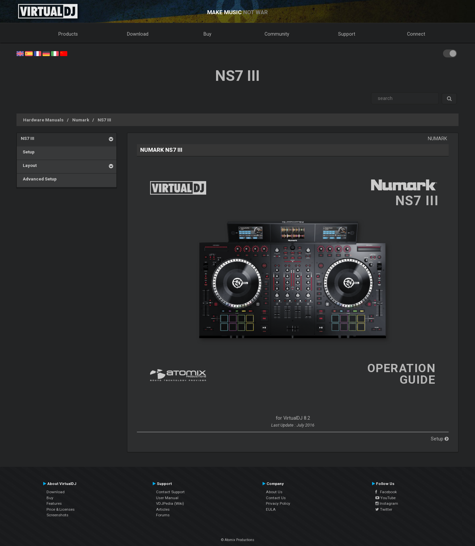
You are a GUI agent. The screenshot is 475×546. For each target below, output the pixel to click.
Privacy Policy (278, 503)
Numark (80, 119)
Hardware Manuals (43, 119)
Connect (416, 34)
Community (277, 34)
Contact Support (170, 492)
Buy (207, 34)
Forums (163, 515)
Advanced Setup (39, 178)
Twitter (383, 509)
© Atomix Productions (237, 540)
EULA (271, 509)
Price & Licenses (61, 509)
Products (68, 34)
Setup (28, 151)
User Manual (167, 498)
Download (137, 34)
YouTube (385, 498)
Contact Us (276, 498)
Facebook (386, 492)
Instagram (386, 503)
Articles (163, 509)
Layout (29, 165)
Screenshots (57, 515)
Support (346, 34)
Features (54, 503)
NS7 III (104, 119)
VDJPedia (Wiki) (170, 503)
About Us (274, 492)
